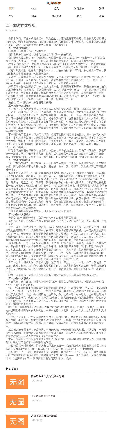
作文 (33, 8)
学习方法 (79, 8)
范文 (56, 8)
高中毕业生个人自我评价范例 (47, 376)
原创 (79, 16)
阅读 (33, 16)
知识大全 (56, 16)
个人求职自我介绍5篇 (43, 396)
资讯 (101, 8)
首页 (11, 8)
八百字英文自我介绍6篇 (44, 415)
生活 (11, 16)
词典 (101, 16)
